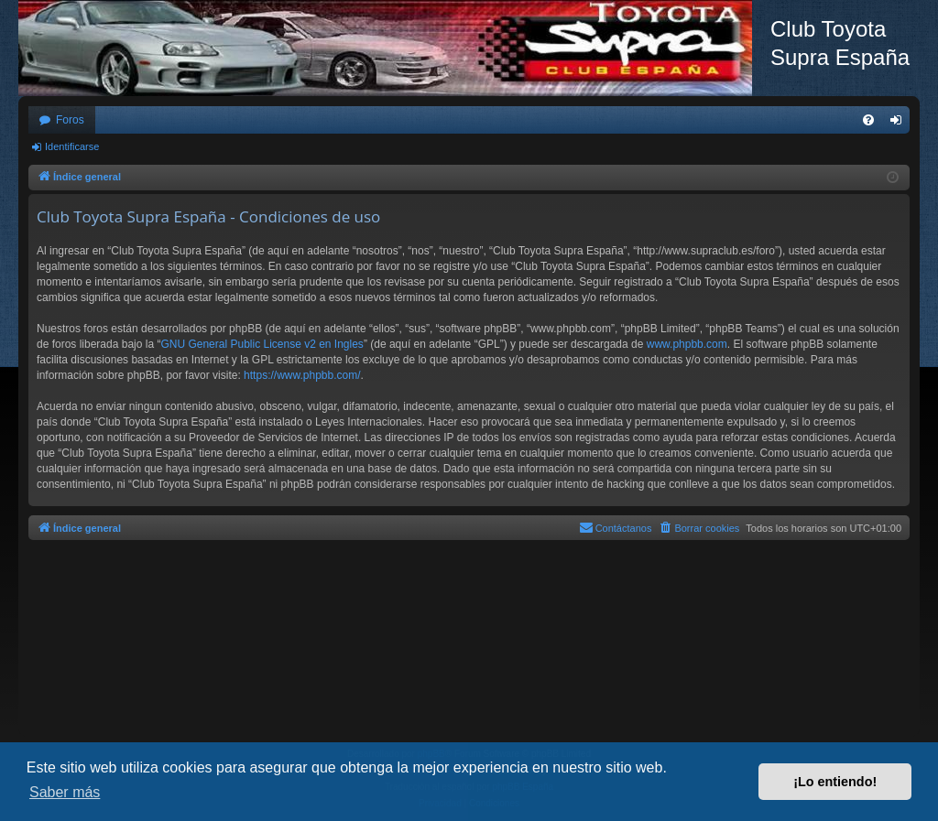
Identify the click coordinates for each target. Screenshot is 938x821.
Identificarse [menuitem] (900, 123)
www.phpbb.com (687, 344)
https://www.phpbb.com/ (302, 375)
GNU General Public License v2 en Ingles (261, 344)
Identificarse (72, 146)
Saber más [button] (64, 792)
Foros (70, 119)
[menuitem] (868, 120)
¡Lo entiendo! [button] (835, 781)
